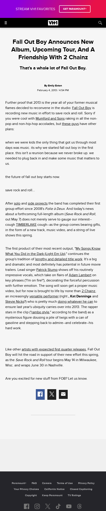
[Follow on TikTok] (58, 506)
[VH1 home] (53, 24)
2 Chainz (88, 291)
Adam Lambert (80, 275)
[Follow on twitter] (47, 506)
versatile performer (44, 296)
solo (17, 203)
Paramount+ (19, 483)
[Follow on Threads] (79, 506)
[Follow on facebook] (26, 506)
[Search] (100, 23)
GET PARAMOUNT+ (75, 9)
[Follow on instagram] (37, 506)
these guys (70, 124)
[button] (40, 394)
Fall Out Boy (81, 108)
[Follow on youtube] (68, 506)
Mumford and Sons (50, 118)
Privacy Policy (86, 483)
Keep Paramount (52, 495)
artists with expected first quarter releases (54, 349)
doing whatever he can (75, 301)
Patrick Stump (47, 270)
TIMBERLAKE (26, 224)
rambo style (40, 312)
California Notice (54, 489)
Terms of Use (65, 483)
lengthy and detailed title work (58, 259)
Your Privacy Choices (26, 489)
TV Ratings (74, 495)
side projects (38, 203)
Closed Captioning (81, 489)
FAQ (34, 483)
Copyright (31, 495)
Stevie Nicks (14, 301)
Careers (47, 483)
